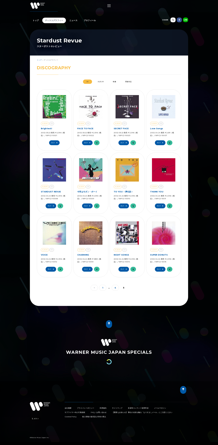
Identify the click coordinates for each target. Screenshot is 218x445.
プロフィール (90, 20)
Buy (55, 142)
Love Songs (156, 128)
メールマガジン (160, 408)
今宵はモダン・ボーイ (87, 191)
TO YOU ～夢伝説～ (123, 191)
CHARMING (83, 255)
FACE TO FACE (85, 128)
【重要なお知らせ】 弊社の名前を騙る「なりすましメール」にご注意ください (142, 412)
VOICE (44, 255)
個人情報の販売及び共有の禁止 (94, 417)
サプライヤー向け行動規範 (75, 412)
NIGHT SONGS (121, 255)
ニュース (73, 20)
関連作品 (128, 82)
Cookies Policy (71, 417)
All (87, 82)
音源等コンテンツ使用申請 (138, 408)
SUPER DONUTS (159, 255)
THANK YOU (156, 191)
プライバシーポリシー (85, 408)
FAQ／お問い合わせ (99, 412)
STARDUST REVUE (51, 191)
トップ (36, 20)
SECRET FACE (121, 128)
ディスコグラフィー (54, 20)
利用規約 (103, 408)
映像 (114, 82)
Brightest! (46, 128)
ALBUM (101, 82)
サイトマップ (117, 408)
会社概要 (68, 408)
